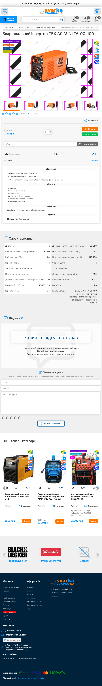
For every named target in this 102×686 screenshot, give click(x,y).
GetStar (84, 560)
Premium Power (51, 560)
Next (98, 488)
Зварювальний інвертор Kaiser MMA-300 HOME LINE (17, 496)
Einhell (95, 160)
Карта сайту (56, 596)
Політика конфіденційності (61, 592)
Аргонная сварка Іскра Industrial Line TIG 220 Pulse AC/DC (82, 496)
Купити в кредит (90, 134)
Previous (4, 488)
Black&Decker (18, 560)
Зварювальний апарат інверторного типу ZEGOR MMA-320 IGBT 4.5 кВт (51, 496)
